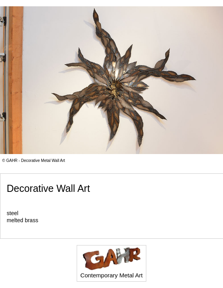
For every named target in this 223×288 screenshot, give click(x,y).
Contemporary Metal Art (111, 263)
